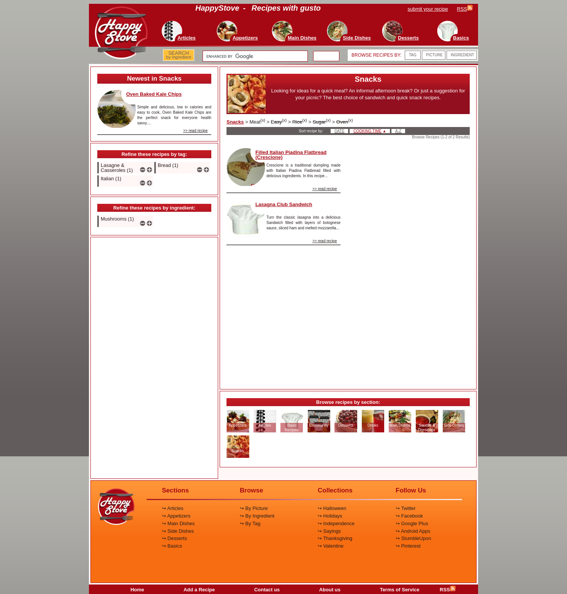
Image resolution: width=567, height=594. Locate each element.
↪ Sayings (329, 531)
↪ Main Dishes (178, 523)
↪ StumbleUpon (413, 538)
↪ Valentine (331, 546)
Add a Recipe (199, 589)
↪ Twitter (406, 508)
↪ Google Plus (412, 523)
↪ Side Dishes (178, 531)
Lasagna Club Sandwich (283, 204)
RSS (448, 589)
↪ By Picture (254, 508)
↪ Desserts (174, 538)
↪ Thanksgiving (335, 538)
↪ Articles (173, 508)
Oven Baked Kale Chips (154, 94)
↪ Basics (172, 546)
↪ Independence (336, 523)
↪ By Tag (250, 523)
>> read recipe (195, 131)
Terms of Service (400, 589)
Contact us (267, 589)
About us (330, 589)
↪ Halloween (332, 508)
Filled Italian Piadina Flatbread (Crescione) (290, 154)
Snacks (235, 122)
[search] (254, 56)
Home (137, 589)
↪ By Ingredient (257, 516)
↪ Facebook (409, 516)
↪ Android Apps (413, 531)
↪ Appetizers (176, 516)
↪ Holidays (330, 516)
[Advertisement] (154, 358)
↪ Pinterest (408, 546)
